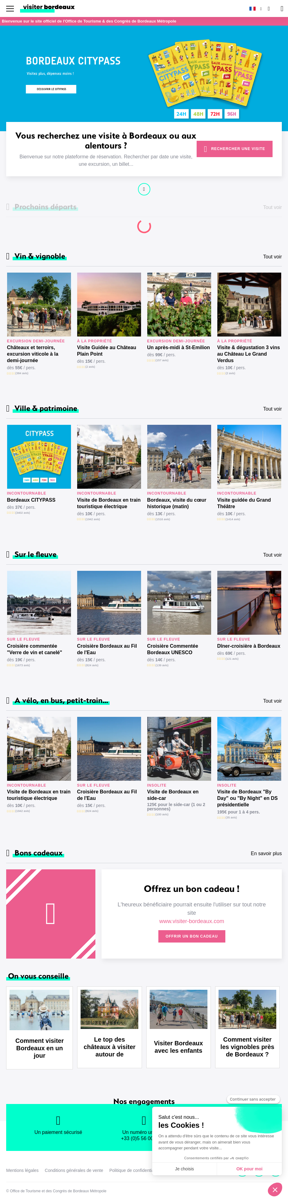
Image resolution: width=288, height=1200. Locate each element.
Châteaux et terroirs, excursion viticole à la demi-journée (32, 354)
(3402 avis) (22, 512)
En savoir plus (266, 853)
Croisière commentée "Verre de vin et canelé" (34, 649)
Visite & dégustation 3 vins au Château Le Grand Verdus (248, 354)
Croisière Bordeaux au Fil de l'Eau (107, 649)
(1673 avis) (22, 665)
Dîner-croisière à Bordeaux (249, 646)
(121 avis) (232, 658)
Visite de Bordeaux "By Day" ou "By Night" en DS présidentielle (247, 798)
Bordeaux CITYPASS (31, 500)
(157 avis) (162, 360)
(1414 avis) (233, 519)
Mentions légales (22, 1170)
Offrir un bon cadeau (192, 936)
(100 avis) (162, 814)
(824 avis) (92, 665)
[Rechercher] (268, 8)
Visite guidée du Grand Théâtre (244, 503)
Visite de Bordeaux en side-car (173, 795)
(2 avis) (90, 366)
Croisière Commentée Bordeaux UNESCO (172, 649)
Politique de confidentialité (134, 1170)
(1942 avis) (93, 519)
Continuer (144, 189)
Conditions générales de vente (74, 1170)
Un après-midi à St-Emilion (178, 347)
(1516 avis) (163, 519)
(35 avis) (231, 817)
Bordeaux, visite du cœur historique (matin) (177, 503)
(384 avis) (21, 373)
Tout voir (272, 256)
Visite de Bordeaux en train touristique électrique (109, 503)
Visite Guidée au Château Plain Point (106, 351)
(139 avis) (162, 665)
